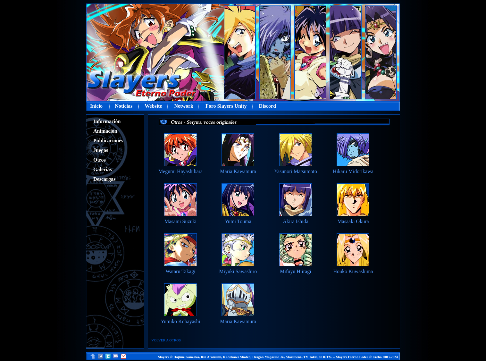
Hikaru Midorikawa (353, 171)
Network (183, 106)
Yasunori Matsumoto (295, 171)
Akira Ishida (295, 221)
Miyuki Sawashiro (238, 271)
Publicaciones (108, 140)
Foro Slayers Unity (226, 106)
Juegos (100, 150)
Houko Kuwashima (353, 271)
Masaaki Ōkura (353, 221)
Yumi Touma (238, 221)
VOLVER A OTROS (166, 340)
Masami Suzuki (180, 221)
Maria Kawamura (238, 171)
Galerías (102, 169)
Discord (267, 106)
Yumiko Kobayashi (180, 321)
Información (107, 121)
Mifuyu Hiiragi (295, 271)
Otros (99, 160)
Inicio (96, 106)
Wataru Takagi (181, 271)
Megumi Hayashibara (180, 171)
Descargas (104, 179)
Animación (105, 131)
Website (153, 106)
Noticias (123, 106)
